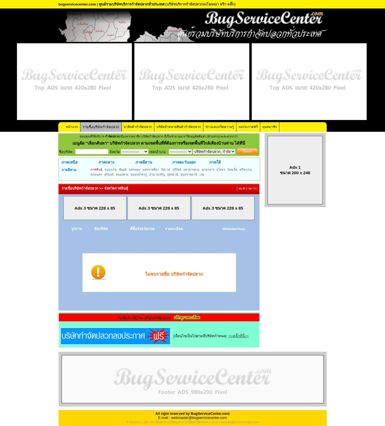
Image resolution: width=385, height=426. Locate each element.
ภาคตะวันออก (184, 162)
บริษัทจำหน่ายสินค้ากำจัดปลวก (179, 127)
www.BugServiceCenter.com (240, 422)
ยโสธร (220, 169)
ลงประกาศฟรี (248, 127)
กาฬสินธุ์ (96, 169)
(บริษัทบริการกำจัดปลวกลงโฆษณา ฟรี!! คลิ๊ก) (200, 4)
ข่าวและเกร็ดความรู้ (219, 127)
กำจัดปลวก (133, 422)
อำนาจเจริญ (157, 174)
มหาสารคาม (191, 169)
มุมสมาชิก (269, 127)
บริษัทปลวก (176, 422)
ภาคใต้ (215, 162)
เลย (201, 174)
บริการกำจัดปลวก (155, 422)
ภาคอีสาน (143, 162)
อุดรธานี (172, 174)
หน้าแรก (72, 127)
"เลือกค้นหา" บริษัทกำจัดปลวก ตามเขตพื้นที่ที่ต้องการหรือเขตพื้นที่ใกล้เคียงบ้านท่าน (160, 143)
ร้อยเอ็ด (232, 169)
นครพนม (134, 169)
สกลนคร (96, 174)
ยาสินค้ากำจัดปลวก (138, 127)
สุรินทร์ (109, 174)
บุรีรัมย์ (176, 169)
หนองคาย (122, 174)
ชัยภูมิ (122, 169)
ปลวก (214, 422)
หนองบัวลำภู (139, 174)
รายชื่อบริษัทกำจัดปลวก (101, 127)
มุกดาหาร (208, 169)
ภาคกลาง (106, 162)
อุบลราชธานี (189, 174)
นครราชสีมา (151, 169)
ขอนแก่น (111, 169)
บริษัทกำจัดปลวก (197, 422)
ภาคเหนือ (69, 162)
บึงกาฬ (165, 169)
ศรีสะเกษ (246, 169)
